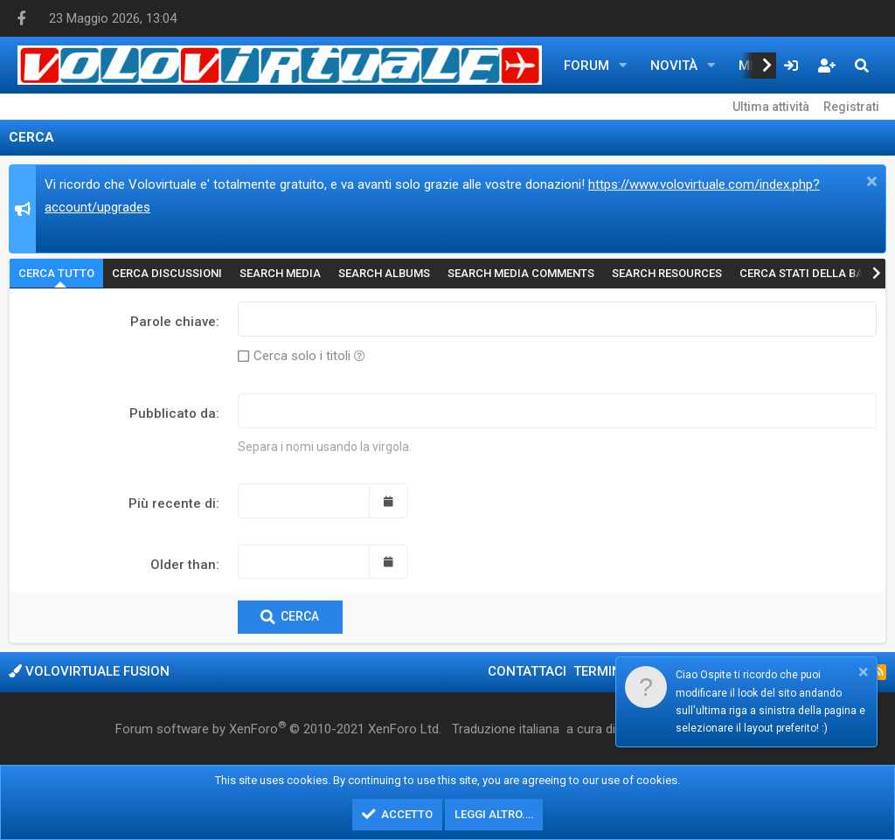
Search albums (384, 273)
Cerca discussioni (167, 273)
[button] (623, 65)
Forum (586, 65)
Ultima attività (770, 107)
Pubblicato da (172, 413)
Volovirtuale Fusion (89, 671)
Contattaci (527, 671)
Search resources (667, 273)
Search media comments (521, 273)
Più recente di (172, 503)
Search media (280, 273)
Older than (183, 565)
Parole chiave (173, 322)
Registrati (851, 107)
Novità (673, 65)
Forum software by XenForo (278, 728)
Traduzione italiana (505, 729)
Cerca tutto (56, 273)
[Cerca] (862, 65)
